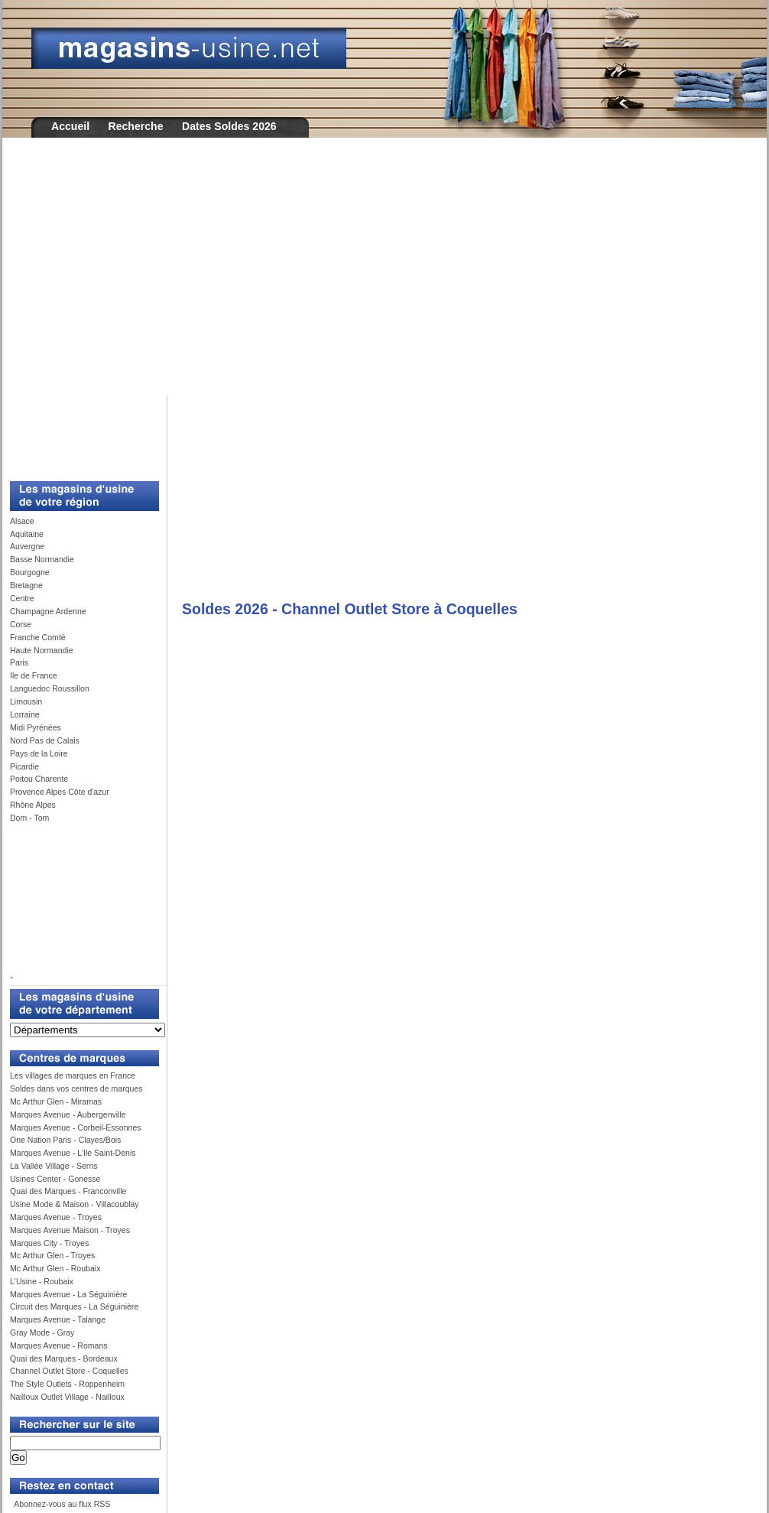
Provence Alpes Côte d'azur (59, 791)
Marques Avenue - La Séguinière (68, 1294)
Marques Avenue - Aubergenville (68, 1114)
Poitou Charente (39, 778)
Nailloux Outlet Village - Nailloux (67, 1396)
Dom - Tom (29, 817)
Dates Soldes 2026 (229, 126)
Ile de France (33, 675)
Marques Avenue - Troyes (56, 1217)
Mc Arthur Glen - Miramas (56, 1101)
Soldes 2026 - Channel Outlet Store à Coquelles (350, 608)
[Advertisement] (384, 277)
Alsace (22, 520)
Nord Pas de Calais (44, 740)
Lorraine (25, 714)
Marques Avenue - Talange (57, 1319)
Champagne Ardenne (48, 611)
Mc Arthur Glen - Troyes (52, 1255)
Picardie (24, 766)
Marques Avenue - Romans (59, 1345)
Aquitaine (27, 533)
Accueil (70, 126)
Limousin (26, 701)
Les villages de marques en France (72, 1075)
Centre (22, 598)
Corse (20, 624)
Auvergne (27, 546)
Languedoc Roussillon (49, 688)
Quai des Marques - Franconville (68, 1191)
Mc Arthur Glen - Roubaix (55, 1268)
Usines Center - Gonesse (55, 1178)
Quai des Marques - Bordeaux (64, 1358)
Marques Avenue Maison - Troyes (70, 1230)
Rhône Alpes (33, 804)
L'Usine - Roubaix (41, 1281)
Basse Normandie (42, 559)
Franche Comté (38, 637)
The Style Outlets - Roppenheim (67, 1383)
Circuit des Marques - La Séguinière (74, 1306)
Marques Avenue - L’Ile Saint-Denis (73, 1152)
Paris (19, 662)
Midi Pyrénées (35, 727)
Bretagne (26, 585)
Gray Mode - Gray (42, 1332)
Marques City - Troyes (49, 1243)
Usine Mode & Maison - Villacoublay (74, 1204)
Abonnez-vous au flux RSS (61, 1503)
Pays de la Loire (39, 753)
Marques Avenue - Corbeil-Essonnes (75, 1127)
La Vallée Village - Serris (54, 1165)
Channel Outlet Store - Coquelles (69, 1370)
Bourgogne (30, 572)
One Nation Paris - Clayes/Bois (65, 1139)
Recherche (136, 126)
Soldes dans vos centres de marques (76, 1088)
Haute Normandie (41, 650)
